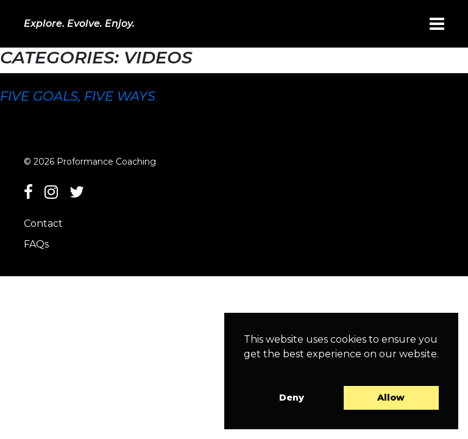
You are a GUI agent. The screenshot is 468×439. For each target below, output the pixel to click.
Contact (43, 223)
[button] (245, 369)
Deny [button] (291, 397)
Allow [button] (391, 397)
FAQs (36, 244)
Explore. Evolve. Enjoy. (79, 23)
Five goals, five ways (77, 96)
